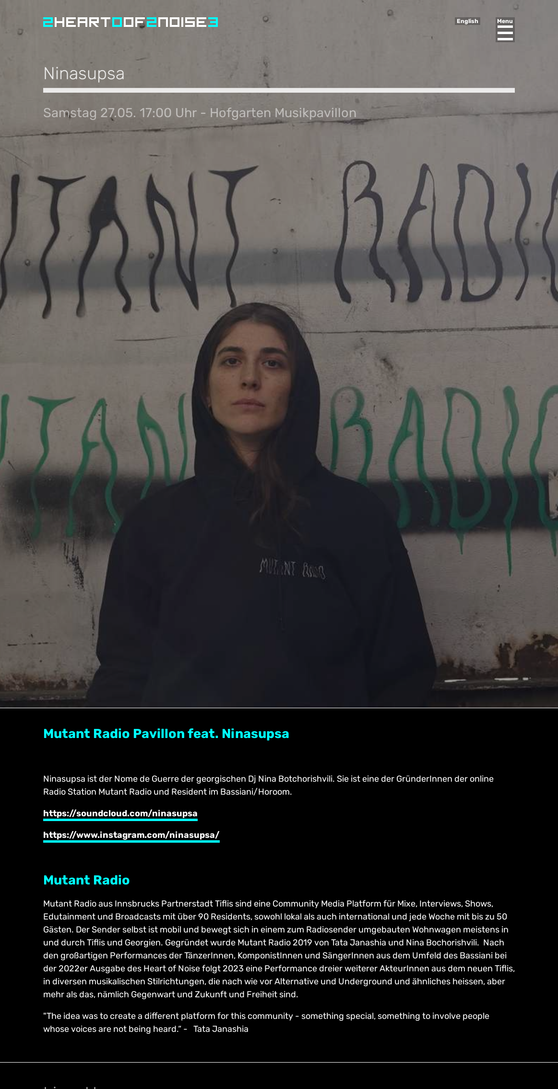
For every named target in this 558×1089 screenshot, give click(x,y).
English (467, 21)
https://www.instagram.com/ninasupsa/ (131, 835)
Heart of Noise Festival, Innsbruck (130, 22)
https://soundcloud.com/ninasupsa (120, 813)
